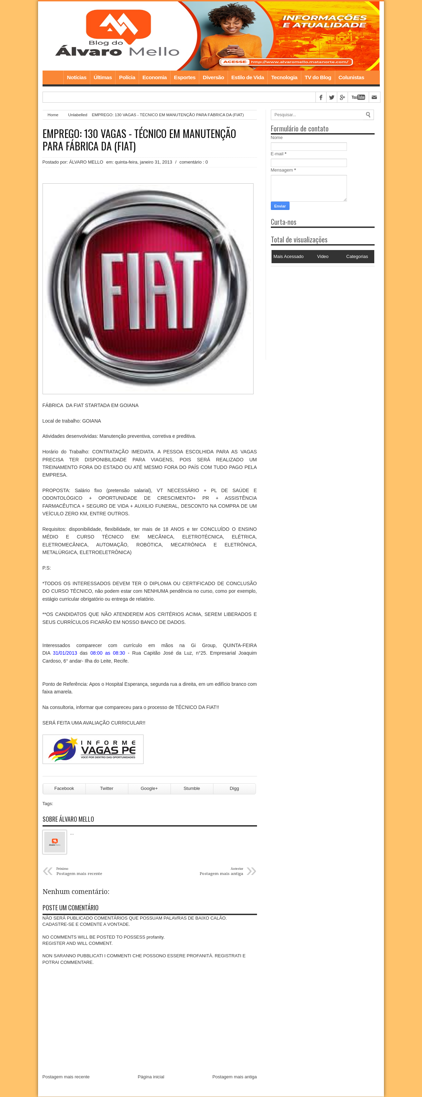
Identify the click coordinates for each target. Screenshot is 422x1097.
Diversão (213, 77)
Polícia (127, 77)
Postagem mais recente (66, 1076)
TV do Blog (318, 77)
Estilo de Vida (247, 77)
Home (53, 77)
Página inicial (151, 1076)
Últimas (103, 77)
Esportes (184, 77)
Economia (155, 77)
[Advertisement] (314, 309)
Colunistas (351, 77)
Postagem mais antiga (234, 1076)
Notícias (76, 77)
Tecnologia (284, 77)
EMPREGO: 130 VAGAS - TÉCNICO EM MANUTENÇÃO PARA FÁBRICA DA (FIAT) (139, 139)
